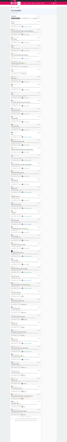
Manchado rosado (14, 188)
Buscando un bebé (14, 323)
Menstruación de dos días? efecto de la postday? (19, 268)
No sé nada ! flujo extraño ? (15, 308)
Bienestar (33, 3)
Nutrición (29, 3)
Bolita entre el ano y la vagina (16, 204)
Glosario (42, 3)
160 (20, 418)
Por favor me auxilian (14, 260)
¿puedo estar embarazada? (15, 110)
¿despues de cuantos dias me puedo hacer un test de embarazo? (22, 149)
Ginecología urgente (14, 118)
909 (30, 420)
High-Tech (12, 0)
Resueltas (35, 18)
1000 (35, 420)
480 (23, 418)
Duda (12, 86)
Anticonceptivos (14, 403)
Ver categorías (13, 12)
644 (34, 418)
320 (21, 418)
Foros (19, 3)
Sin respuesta (26, 18)
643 (33, 418)
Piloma (12, 94)
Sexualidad (38, 3)
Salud (15, 0)
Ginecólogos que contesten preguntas (17, 172)
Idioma (55, 0)
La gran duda (13, 212)
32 (16, 418)
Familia (25, 3)
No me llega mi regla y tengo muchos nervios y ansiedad (20, 102)
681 (24, 420)
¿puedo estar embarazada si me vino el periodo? (19, 284)
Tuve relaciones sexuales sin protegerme (18, 316)
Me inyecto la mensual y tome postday (17, 141)
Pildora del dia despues (15, 220)
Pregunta (12, 78)
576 (25, 418)
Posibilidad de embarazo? (15, 196)
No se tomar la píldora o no (15, 236)
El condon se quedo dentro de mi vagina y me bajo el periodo (21, 164)
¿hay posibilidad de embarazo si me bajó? (18, 228)
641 (29, 418)
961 (32, 420)
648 (19, 420)
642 (31, 418)
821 (28, 420)
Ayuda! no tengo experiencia (16, 355)
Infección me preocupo (15, 126)
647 (17, 420)
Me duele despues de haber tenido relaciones (18, 331)
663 (22, 420)
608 (27, 418)
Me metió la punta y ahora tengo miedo (17, 300)
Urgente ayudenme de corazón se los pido (18, 244)
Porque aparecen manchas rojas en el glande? (19, 411)
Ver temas (16, 12)
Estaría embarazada (14, 180)
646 (15, 420)
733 (26, 420)
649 (20, 420)
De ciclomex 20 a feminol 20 (16, 292)
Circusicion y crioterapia (15, 276)
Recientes (15, 18)
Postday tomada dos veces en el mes (17, 252)
